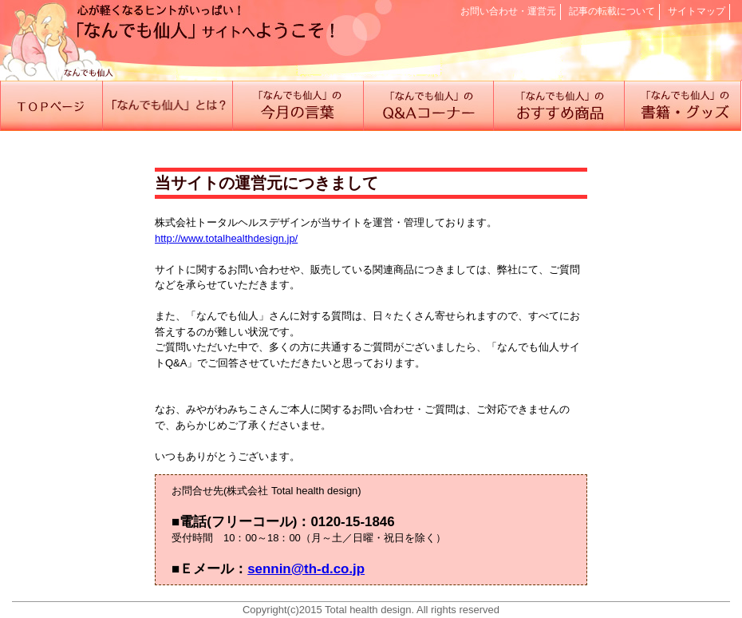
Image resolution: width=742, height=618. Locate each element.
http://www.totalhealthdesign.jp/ (226, 238)
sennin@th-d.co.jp (306, 568)
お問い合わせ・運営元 (508, 11)
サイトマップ (696, 11)
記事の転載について (612, 11)
